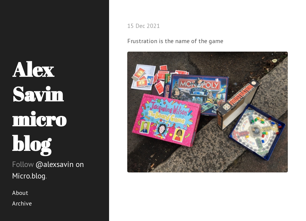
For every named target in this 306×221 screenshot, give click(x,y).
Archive (22, 203)
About (20, 193)
